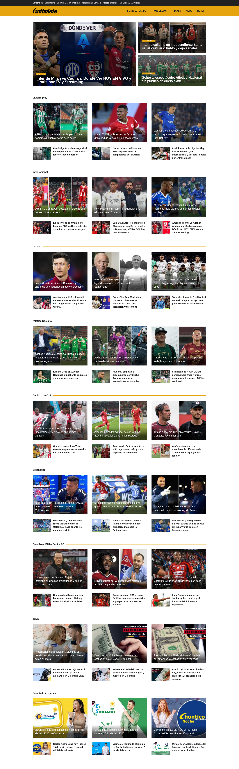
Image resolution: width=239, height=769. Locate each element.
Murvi (200, 11)
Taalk (177, 11)
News (189, 11)
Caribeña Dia (38, 3)
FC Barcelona (124, 3)
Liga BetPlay (149, 42)
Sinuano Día (50, 3)
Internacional (74, 3)
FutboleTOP (160, 11)
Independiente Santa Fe (91, 3)
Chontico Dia (62, 3)
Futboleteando (136, 11)
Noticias (41, 75)
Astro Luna (135, 3)
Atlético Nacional (110, 3)
